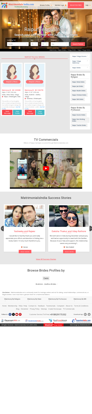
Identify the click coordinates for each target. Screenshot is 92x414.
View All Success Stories (46, 259)
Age (32, 40)
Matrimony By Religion (12, 299)
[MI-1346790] (34, 75)
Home (4, 306)
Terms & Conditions (81, 306)
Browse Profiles (46, 5)
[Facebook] (10, 314)
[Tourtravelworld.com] (58, 321)
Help (88, 5)
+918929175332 (58, 314)
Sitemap (44, 309)
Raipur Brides (76, 68)
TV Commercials (69, 309)
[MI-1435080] (12, 75)
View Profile (17, 112)
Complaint (60, 306)
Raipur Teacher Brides (79, 125)
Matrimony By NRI (80, 299)
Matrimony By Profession (57, 299)
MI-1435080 (16, 90)
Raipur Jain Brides (77, 86)
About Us (69, 306)
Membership (12, 306)
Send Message (7, 112)
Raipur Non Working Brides (78, 120)
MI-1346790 (39, 90)
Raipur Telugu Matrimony (76, 62)
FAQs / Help (23, 306)
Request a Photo (11, 82)
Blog (17, 309)
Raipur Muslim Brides (78, 91)
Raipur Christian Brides (79, 95)
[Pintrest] (20, 314)
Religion (54, 40)
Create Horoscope (54, 309)
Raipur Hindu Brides (78, 82)
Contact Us (32, 306)
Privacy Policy (34, 309)
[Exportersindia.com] (81, 321)
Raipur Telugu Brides (35, 57)
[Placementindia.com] (10, 321)
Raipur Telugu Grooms (79, 56)
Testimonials (50, 306)
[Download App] (85, 314)
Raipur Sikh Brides (77, 99)
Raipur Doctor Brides (78, 115)
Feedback (41, 306)
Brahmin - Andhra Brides (46, 284)
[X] (13, 314)
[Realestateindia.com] (34, 321)
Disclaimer (24, 309)
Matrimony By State (34, 299)
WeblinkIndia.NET (85, 325)
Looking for (11, 40)
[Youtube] (16, 314)
